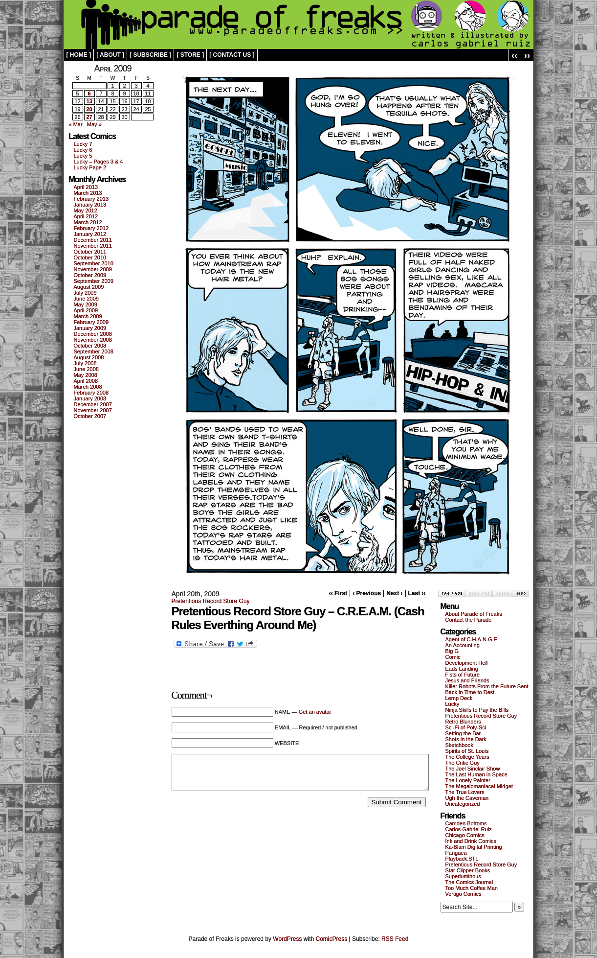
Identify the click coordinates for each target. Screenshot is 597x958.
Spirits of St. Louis (467, 751)
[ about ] (110, 54)
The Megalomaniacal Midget (479, 786)
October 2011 (90, 252)
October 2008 (90, 346)
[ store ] (190, 54)
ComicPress (332, 938)
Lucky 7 (83, 144)
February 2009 (91, 322)
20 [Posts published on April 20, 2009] (89, 109)
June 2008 (86, 369)
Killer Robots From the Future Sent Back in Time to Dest (487, 689)
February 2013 (91, 199)
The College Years (467, 757)
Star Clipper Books (467, 870)
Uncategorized (462, 804)
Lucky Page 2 (90, 167)
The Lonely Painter (467, 780)
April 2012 (86, 216)
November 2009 (93, 269)
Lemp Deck (459, 698)
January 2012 (90, 234)
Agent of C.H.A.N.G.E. (472, 639)
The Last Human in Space (476, 774)
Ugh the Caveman (467, 798)
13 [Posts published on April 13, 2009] (89, 101)
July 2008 (85, 363)
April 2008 (86, 381)
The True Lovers (465, 792)
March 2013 (88, 193)
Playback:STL (462, 859)
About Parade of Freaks (473, 614)
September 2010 (93, 263)
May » (94, 124)
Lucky (452, 704)
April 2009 (86, 310)
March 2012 (88, 222)
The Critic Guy (462, 763)
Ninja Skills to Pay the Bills (477, 710)
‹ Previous (367, 593)
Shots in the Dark (465, 739)
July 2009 (85, 293)
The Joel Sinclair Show (472, 768)
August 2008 (89, 357)
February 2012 (91, 228)
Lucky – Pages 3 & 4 (98, 161)
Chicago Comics (465, 835)
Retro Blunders (463, 721)
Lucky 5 (83, 156)
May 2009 (85, 304)
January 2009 (90, 328)
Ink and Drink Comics (471, 841)
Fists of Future (462, 675)
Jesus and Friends (467, 680)
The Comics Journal (469, 882)
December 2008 (93, 334)
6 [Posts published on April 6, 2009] (89, 93)
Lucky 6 (83, 150)
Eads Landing (461, 669)
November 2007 (93, 410)
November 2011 (93, 246)
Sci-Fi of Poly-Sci (465, 727)
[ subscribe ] (150, 54)
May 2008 (85, 375)
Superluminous (463, 876)
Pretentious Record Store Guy (211, 601)
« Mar (76, 124)
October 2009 (90, 275)
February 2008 (91, 393)
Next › (394, 593)
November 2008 (93, 340)
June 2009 (86, 299)
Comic (453, 657)
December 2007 (93, 404)
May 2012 (85, 210)
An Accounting (462, 645)
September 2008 (93, 351)
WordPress (287, 938)
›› (527, 55)
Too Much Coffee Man (471, 888)
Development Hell (466, 663)
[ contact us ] (231, 54)
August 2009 (89, 287)
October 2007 (90, 416)
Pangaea (456, 853)
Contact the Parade (468, 620)
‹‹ (514, 55)
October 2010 (90, 257)
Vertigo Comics (463, 894)
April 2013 (86, 187)
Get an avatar (315, 712)
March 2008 (88, 387)
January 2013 (90, 205)
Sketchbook (459, 745)
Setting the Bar (463, 733)
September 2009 (93, 281)
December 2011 (93, 240)
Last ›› (417, 593)
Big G (452, 651)
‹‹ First (338, 593)
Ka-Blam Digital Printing (473, 847)
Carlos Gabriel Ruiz (468, 829)
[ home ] (78, 54)
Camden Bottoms (466, 823)
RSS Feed (394, 938)
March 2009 (88, 316)
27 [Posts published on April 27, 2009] (89, 117)
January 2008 (90, 398)
